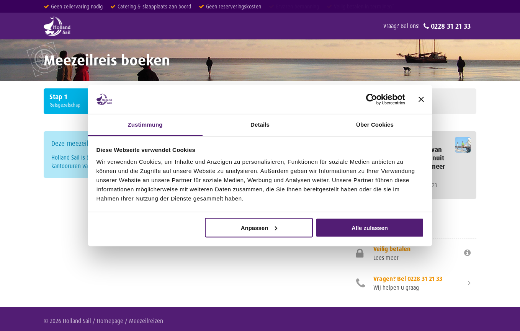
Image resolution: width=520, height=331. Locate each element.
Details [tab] (260, 124)
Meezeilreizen (146, 320)
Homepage (110, 320)
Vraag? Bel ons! (401, 25)
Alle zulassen (370, 227)
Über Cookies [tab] (375, 124)
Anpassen (259, 227)
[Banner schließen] (421, 99)
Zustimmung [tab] (145, 124)
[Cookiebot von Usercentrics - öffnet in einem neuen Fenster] (371, 99)
